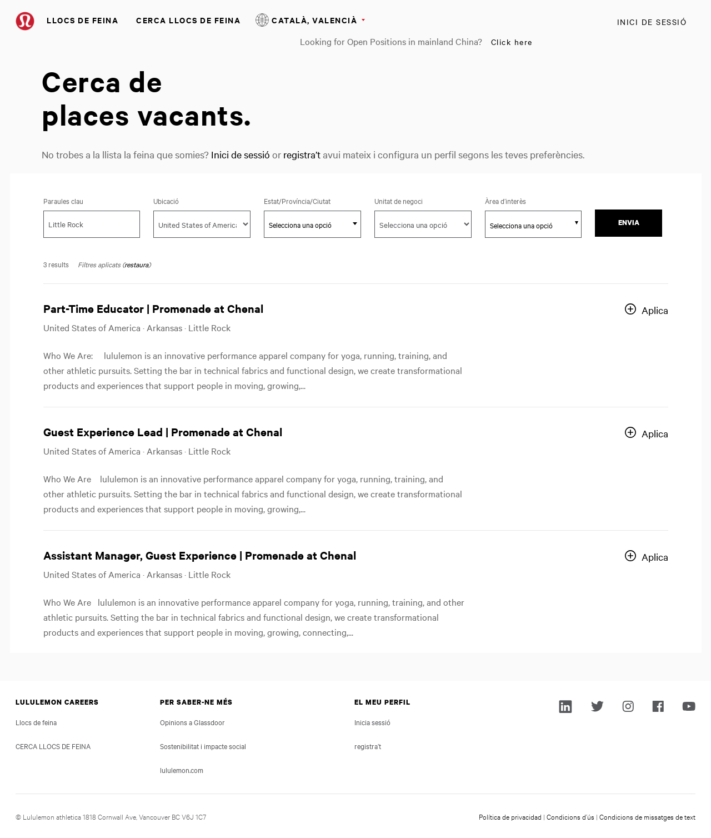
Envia (628, 222)
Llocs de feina (82, 20)
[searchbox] (527, 225)
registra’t (302, 154)
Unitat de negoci (398, 201)
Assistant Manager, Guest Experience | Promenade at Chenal (199, 554)
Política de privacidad (510, 816)
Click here (512, 41)
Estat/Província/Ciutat (312, 201)
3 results (56, 264)
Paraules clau (63, 201)
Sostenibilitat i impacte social (203, 746)
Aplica (655, 309)
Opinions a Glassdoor (192, 722)
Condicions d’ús (570, 816)
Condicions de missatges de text (647, 816)
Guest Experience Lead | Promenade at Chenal (162, 431)
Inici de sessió (652, 21)
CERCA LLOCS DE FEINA (188, 20)
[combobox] (312, 224)
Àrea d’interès (505, 201)
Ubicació (166, 201)
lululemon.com (181, 770)
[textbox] (312, 224)
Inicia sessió (372, 722)
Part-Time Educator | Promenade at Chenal (153, 308)
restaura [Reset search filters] (136, 264)
